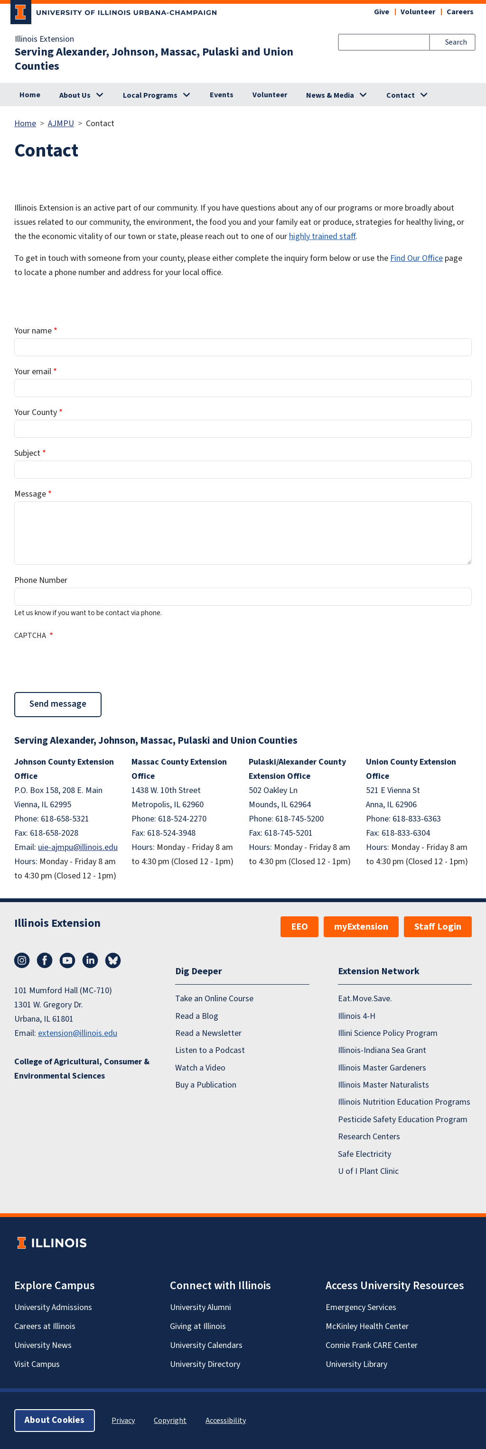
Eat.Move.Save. (365, 999)
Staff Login (437, 926)
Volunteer (418, 12)
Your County (35, 412)
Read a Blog (196, 1016)
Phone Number (40, 580)
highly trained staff (322, 236)
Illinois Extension (44, 39)
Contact (400, 95)
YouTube (67, 960)
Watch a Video (200, 1067)
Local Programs (150, 95)
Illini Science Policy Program (388, 1033)
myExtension (361, 926)
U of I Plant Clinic (368, 1171)
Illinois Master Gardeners (382, 1067)
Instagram (21, 960)
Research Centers (369, 1137)
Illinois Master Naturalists (383, 1085)
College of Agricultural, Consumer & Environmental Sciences (82, 1069)
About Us (75, 95)
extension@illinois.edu (77, 1033)
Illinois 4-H (356, 1016)
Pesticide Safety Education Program (402, 1120)
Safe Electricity (364, 1154)
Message (30, 494)
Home (29, 95)
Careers (460, 12)
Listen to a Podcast (210, 1050)
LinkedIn (90, 960)
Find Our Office (416, 258)
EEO (299, 926)
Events (222, 95)
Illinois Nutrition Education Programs (404, 1102)
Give (381, 12)
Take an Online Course (214, 999)
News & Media (330, 95)
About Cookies (54, 1420)
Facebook (44, 960)
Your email (32, 372)
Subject (27, 453)
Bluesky (113, 960)
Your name (33, 331)
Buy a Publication (205, 1085)
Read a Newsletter (208, 1033)
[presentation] (86, 664)
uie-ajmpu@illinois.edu (78, 847)
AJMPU (61, 123)
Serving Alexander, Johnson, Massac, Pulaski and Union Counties (154, 59)
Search (456, 42)
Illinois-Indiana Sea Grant (382, 1050)
